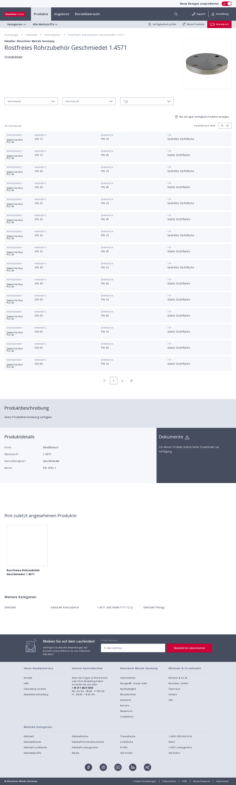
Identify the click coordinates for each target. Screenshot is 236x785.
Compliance (126, 716)
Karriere (124, 705)
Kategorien (17, 24)
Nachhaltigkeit (128, 688)
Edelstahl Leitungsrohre (85, 747)
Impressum (222, 781)
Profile (124, 747)
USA (171, 700)
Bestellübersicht (87, 14)
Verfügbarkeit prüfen (162, 24)
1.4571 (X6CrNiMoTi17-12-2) (115, 607)
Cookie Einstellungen (144, 781)
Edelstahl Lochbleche (35, 747)
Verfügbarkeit (14, 135)
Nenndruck (107, 135)
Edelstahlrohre (80, 736)
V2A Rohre (174, 753)
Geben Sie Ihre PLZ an (15, 141)
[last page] (131, 380)
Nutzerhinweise (201, 781)
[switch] (227, 3)
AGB (184, 781)
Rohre (172, 741)
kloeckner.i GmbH (178, 683)
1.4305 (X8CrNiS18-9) (180, 736)
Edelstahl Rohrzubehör (65, 607)
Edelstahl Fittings (154, 607)
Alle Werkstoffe (45, 24)
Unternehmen (127, 677)
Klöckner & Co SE (178, 677)
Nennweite (40, 135)
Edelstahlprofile (32, 753)
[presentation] (118, 392)
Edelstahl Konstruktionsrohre (88, 741)
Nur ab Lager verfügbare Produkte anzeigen (201, 117)
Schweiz (173, 694)
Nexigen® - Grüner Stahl (133, 683)
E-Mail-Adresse (109, 640)
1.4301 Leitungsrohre (180, 747)
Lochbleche (126, 741)
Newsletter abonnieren (189, 648)
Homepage (11, 35)
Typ (169, 135)
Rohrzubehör (52, 35)
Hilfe (26, 683)
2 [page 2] (122, 380)
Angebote (61, 14)
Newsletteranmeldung (36, 694)
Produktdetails (13, 57)
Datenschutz (169, 781)
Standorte (125, 700)
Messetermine (128, 694)
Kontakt (28, 677)
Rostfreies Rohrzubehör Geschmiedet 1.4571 (96, 35)
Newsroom (126, 711)
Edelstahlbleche (32, 741)
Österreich (174, 688)
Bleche (75, 753)
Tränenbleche (128, 736)
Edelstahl (31, 35)
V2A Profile (126, 753)
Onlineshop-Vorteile (35, 688)
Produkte (41, 14)
